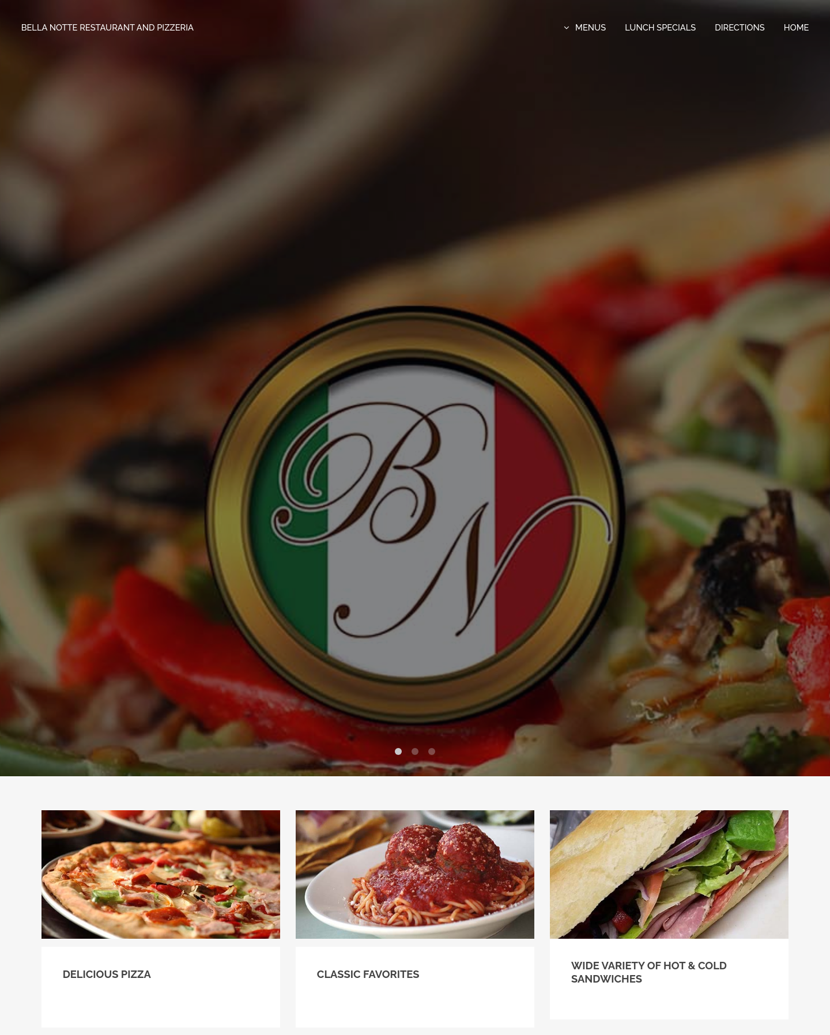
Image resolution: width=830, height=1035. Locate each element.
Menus (590, 27)
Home (796, 27)
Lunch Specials (660, 27)
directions (740, 27)
